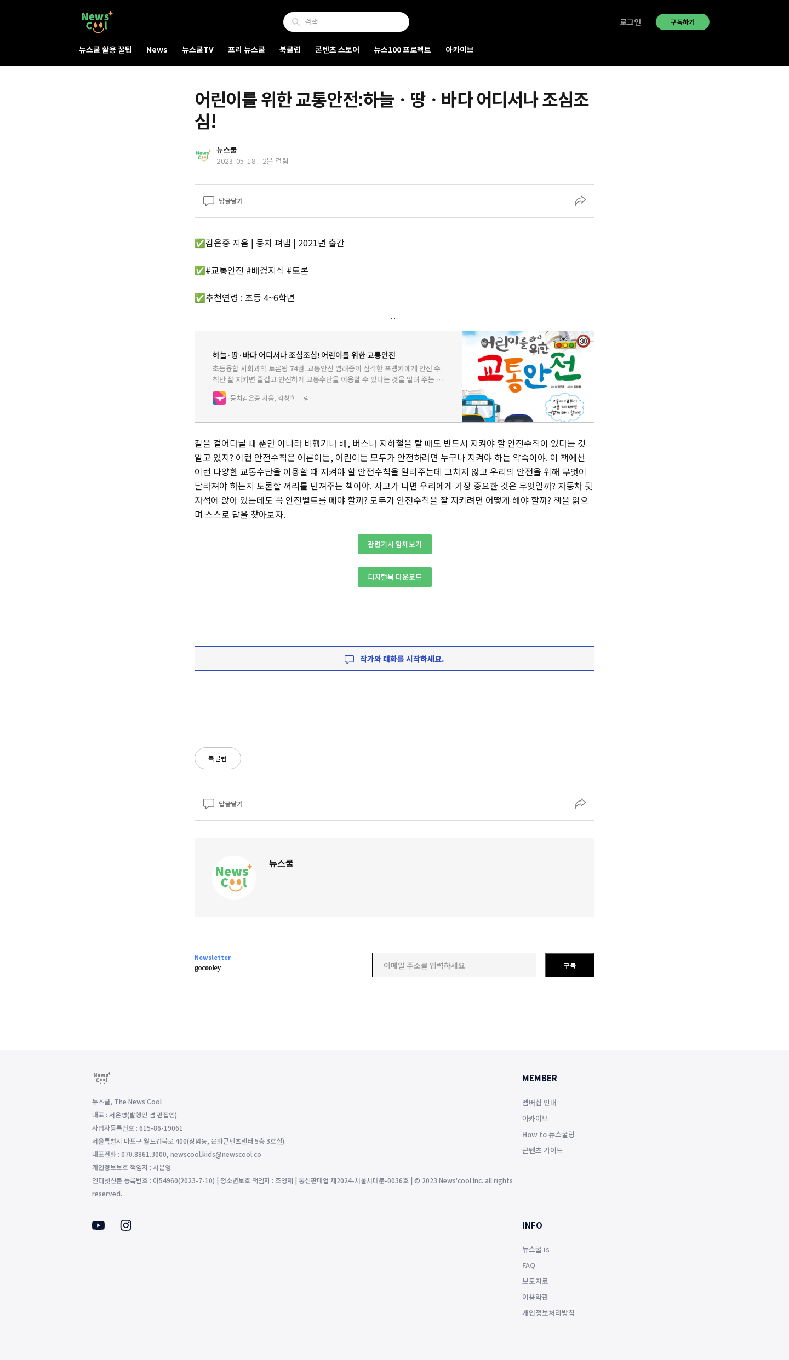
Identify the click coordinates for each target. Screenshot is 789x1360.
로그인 (630, 21)
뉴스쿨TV (198, 49)
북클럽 (290, 49)
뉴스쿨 (281, 862)
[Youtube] (98, 1226)
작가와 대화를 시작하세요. (394, 658)
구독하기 (683, 21)
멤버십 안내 (539, 1102)
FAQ (528, 1265)
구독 (570, 965)
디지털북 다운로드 (395, 577)
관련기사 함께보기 (395, 544)
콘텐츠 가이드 (542, 1150)
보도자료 (535, 1280)
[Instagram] (126, 1227)
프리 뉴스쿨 (246, 49)
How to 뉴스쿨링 (548, 1134)
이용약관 (535, 1296)
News (157, 49)
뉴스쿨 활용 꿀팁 (105, 49)
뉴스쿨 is (536, 1249)
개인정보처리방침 (548, 1312)
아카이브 (459, 49)
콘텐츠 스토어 (337, 49)
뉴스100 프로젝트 (402, 49)
